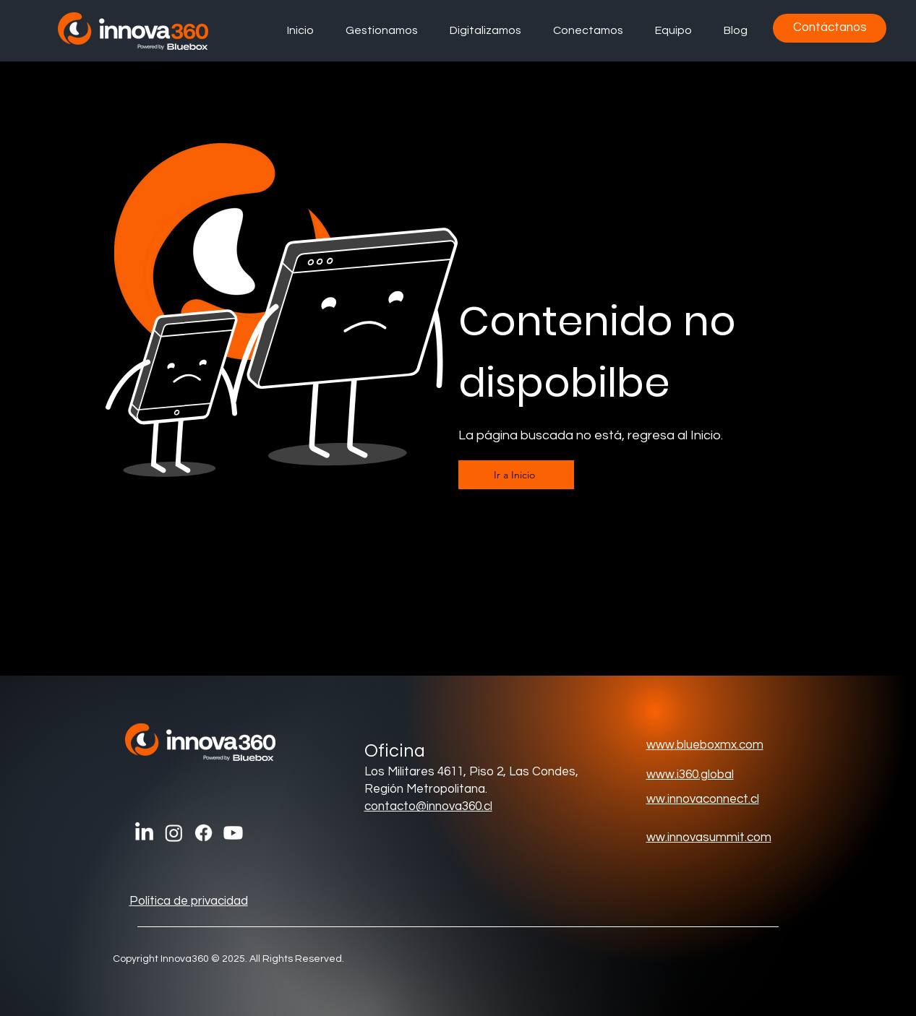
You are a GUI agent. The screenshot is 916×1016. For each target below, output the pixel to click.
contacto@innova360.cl (428, 806)
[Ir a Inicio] (516, 474)
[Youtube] (233, 833)
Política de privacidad (188, 901)
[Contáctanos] (829, 28)
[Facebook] (203, 833)
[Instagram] (174, 833)
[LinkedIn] (144, 833)
